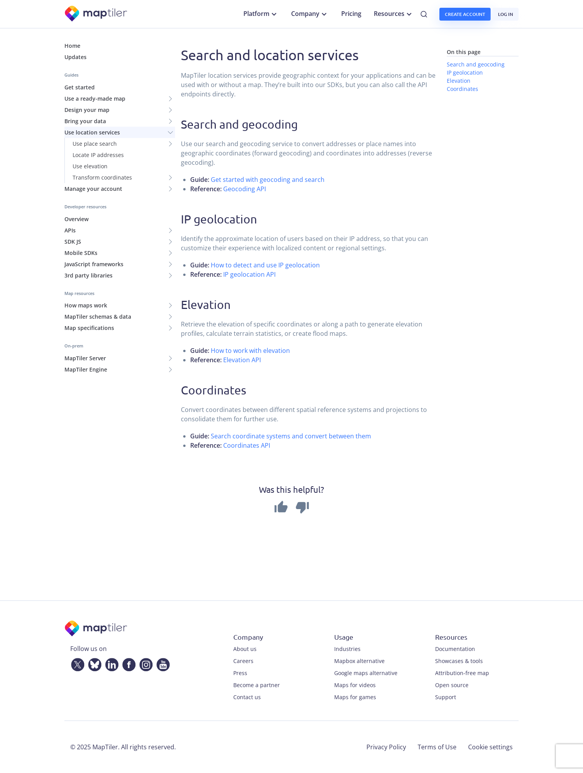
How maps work (85, 305)
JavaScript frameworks (93, 264)
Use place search (95, 143)
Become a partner (256, 685)
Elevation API (242, 360)
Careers (243, 661)
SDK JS (72, 241)
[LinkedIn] (110, 663)
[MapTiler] (96, 14)
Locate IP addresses (98, 155)
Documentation (455, 649)
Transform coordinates (102, 177)
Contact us (247, 697)
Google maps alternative (365, 673)
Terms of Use (437, 747)
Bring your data (85, 121)
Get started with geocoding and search (267, 179)
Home (72, 45)
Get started (79, 87)
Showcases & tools (459, 661)
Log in (505, 14)
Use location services (92, 132)
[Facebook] (127, 663)
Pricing (351, 13)
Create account (465, 14)
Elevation (458, 80)
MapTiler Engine (85, 369)
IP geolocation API (249, 274)
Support (445, 697)
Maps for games (355, 697)
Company (310, 14)
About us (245, 649)
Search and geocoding (476, 64)
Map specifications (89, 328)
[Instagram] (144, 663)
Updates (75, 57)
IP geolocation (465, 72)
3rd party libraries (88, 275)
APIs (70, 230)
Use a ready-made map (94, 98)
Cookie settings (490, 747)
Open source (451, 685)
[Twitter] (76, 663)
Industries (347, 649)
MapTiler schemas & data (97, 316)
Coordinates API (246, 445)
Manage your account (93, 188)
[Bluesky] (93, 663)
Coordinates (462, 88)
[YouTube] (161, 663)
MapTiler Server (85, 358)
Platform (261, 14)
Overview (76, 219)
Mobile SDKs (80, 253)
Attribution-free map (462, 673)
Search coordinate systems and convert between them (291, 436)
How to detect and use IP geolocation (265, 265)
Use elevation (90, 166)
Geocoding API (244, 189)
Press (240, 673)
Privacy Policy (386, 747)
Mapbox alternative (359, 661)
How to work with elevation (250, 350)
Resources (394, 14)
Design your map (86, 109)
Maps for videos (355, 685)
